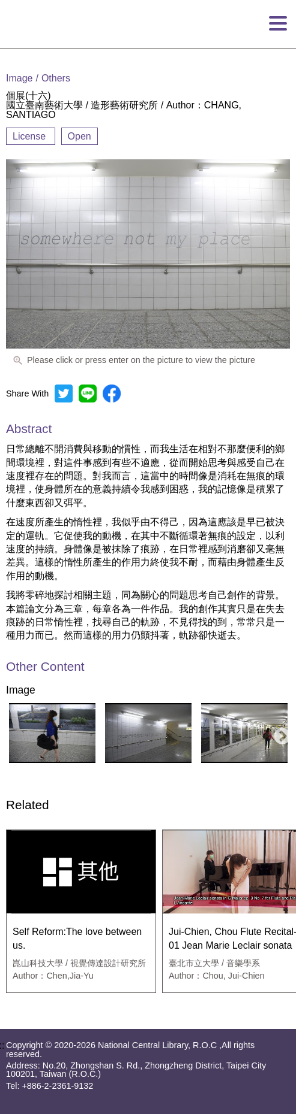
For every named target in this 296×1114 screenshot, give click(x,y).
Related (27, 805)
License (31, 136)
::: (4, 52)
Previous (11, 733)
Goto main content (39, 5)
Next (279, 733)
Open (79, 136)
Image (20, 690)
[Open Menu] (278, 24)
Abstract (29, 428)
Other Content (45, 667)
